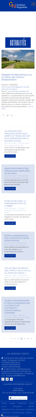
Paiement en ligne (8, 409)
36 (21, 338)
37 (24, 338)
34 (15, 338)
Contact (31, 406)
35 (18, 338)
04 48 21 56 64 (11, 393)
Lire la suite (10, 156)
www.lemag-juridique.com (18, 91)
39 (31, 338)
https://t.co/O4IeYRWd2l (10, 367)
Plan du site (6, 412)
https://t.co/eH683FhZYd (15, 376)
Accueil (4, 403)
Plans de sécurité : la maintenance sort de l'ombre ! (15, 203)
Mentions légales (18, 412)
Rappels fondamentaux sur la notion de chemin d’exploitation (16, 238)
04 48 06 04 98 (28, 393)
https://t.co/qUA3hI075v (10, 364)
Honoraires (30, 409)
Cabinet (12, 403)
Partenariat (17, 406)
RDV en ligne (20, 409)
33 (11, 338)
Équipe (32, 403)
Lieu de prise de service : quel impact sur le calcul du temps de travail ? (17, 270)
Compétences (22, 403)
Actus (4, 406)
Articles (28, 412)
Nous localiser (19, 398)
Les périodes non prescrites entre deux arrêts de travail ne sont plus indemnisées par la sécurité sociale (17, 136)
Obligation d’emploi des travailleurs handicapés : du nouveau (17, 170)
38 (28, 338)
